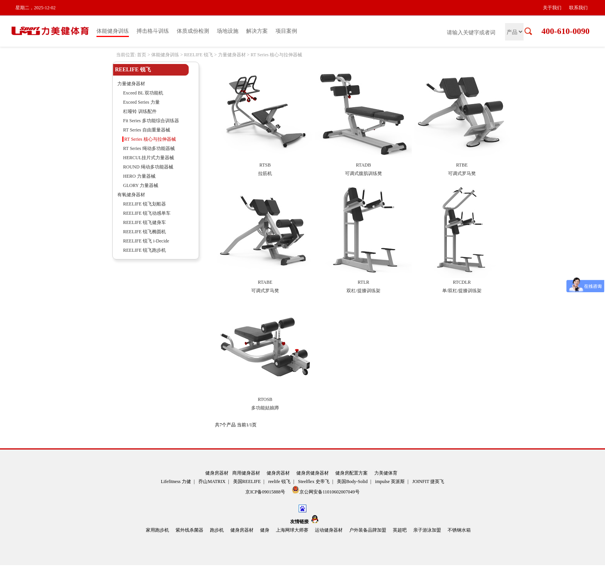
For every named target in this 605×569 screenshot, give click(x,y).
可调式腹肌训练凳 (363, 173)
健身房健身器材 (312, 473)
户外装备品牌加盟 (367, 530)
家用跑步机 (157, 530)
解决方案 (257, 31)
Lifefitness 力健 (176, 481)
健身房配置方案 (351, 473)
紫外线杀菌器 (189, 530)
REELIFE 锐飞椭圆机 (144, 231)
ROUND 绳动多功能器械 (148, 167)
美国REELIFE (247, 481)
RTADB (363, 165)
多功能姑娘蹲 (265, 408)
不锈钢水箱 (459, 530)
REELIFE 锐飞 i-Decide (146, 241)
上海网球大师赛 (292, 530)
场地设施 (227, 31)
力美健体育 (385, 473)
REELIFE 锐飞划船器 (144, 204)
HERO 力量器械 (139, 176)
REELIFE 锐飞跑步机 (144, 250)
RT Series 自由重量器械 (146, 130)
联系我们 (578, 7)
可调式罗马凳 (462, 173)
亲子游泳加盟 (427, 530)
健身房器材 (216, 473)
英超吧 (400, 530)
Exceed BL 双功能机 (143, 93)
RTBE (462, 165)
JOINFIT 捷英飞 (428, 481)
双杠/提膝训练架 (363, 290)
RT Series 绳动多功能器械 (149, 148)
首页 (141, 54)
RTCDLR (462, 282)
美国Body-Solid (352, 481)
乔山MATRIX (211, 481)
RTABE (265, 282)
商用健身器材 (246, 473)
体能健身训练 (112, 31)
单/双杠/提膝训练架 (462, 290)
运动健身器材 (329, 530)
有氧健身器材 (131, 194)
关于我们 (552, 7)
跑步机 (217, 530)
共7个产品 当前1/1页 (236, 425)
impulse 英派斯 (390, 481)
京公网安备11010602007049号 (326, 490)
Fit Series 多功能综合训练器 (151, 120)
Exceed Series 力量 (141, 102)
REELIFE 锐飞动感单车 (147, 213)
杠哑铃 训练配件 (140, 111)
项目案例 (286, 31)
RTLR (363, 282)
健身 (264, 530)
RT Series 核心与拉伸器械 (276, 54)
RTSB (264, 165)
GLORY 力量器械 (140, 185)
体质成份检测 (193, 31)
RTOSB (265, 399)
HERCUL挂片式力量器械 (148, 157)
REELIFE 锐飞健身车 (144, 222)
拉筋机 (265, 173)
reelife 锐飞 (279, 481)
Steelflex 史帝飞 (314, 481)
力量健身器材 (232, 54)
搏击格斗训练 (153, 31)
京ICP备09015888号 (265, 492)
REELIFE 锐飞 (198, 54)
